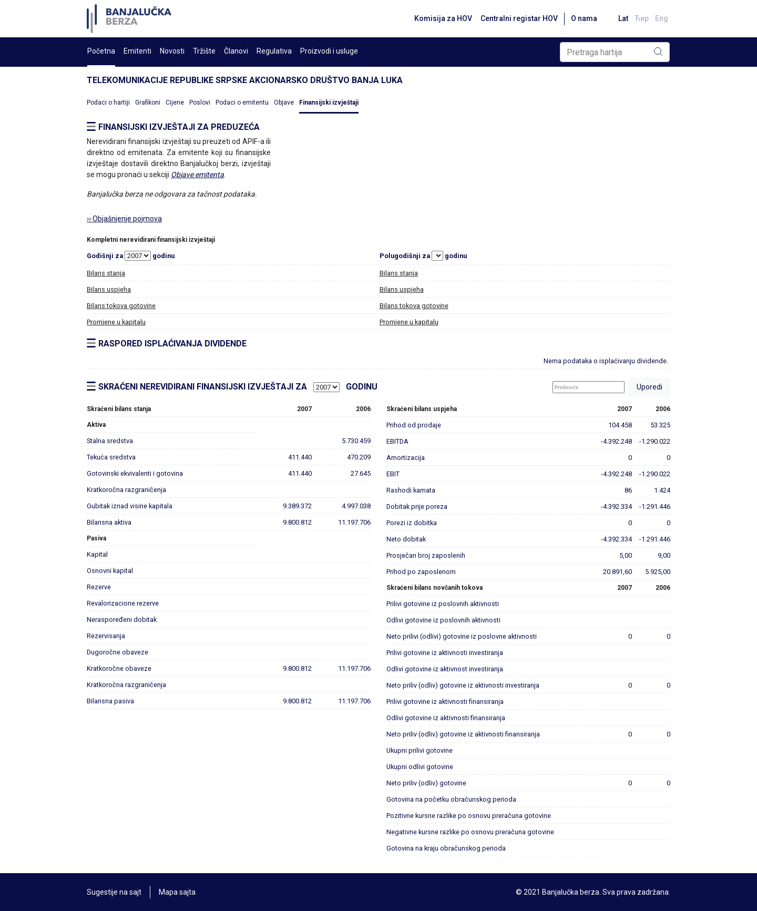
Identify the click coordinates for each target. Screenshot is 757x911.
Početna (101, 51)
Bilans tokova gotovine (121, 306)
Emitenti (137, 51)
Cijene (175, 102)
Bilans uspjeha (109, 289)
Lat (623, 18)
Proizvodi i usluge (329, 51)
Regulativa (274, 51)
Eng (661, 18)
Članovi (236, 51)
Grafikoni (147, 102)
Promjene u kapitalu (116, 322)
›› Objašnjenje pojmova (124, 218)
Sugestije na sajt (114, 892)
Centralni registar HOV (519, 18)
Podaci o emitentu (242, 102)
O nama (584, 18)
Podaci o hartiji (108, 102)
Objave (284, 102)
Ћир (642, 18)
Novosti (172, 51)
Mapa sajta (177, 892)
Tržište (204, 51)
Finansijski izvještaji (329, 102)
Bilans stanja (106, 273)
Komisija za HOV (443, 18)
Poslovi (199, 102)
